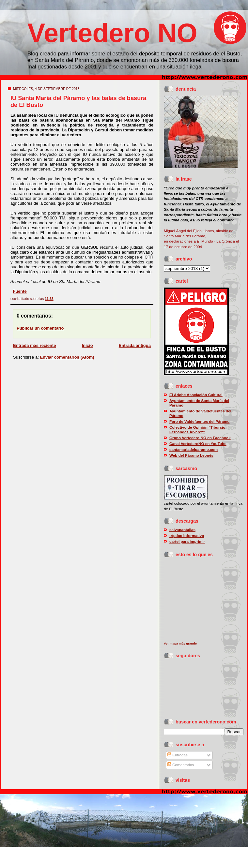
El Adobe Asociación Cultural (196, 395)
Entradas (177, 755)
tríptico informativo (186, 535)
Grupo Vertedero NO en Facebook (200, 438)
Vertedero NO (112, 33)
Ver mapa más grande (180, 643)
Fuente (20, 291)
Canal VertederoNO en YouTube (197, 443)
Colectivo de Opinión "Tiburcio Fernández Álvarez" (197, 429)
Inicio (87, 345)
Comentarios (180, 765)
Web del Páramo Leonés (191, 455)
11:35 (49, 299)
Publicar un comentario (40, 328)
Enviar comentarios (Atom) (67, 357)
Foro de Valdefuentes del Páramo (199, 421)
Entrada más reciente (34, 345)
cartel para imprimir (187, 541)
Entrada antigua (135, 345)
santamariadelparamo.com (193, 449)
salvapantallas (182, 530)
